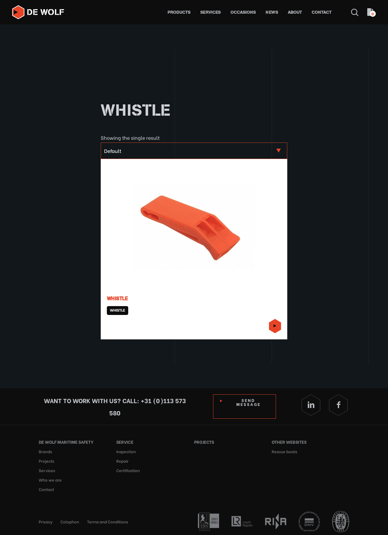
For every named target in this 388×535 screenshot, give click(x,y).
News (272, 12)
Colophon (69, 519)
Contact (322, 12)
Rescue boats (284, 451)
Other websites (289, 442)
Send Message (248, 402)
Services (210, 12)
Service (124, 442)
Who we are (50, 478)
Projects (46, 460)
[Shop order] (194, 151)
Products (179, 12)
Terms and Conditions (107, 519)
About (295, 12)
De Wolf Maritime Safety (66, 442)
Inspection (126, 451)
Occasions (243, 12)
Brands (45, 451)
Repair (122, 460)
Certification (128, 469)
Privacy (46, 519)
